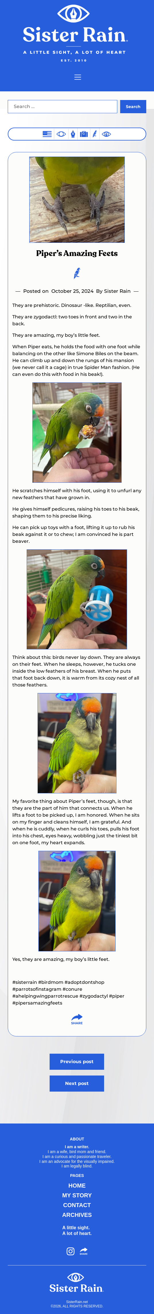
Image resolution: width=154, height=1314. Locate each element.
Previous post (76, 1061)
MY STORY (77, 1195)
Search (133, 106)
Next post (77, 1083)
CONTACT (77, 1205)
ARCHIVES (77, 1215)
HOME (76, 1185)
